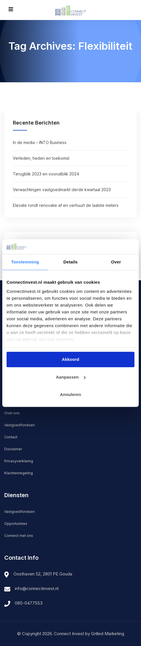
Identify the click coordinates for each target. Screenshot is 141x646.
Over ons (12, 413)
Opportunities (15, 523)
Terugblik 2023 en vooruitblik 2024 (46, 173)
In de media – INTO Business (40, 142)
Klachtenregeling (18, 473)
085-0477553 (29, 603)
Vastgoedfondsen (19, 425)
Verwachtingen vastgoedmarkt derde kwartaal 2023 (62, 189)
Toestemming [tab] (25, 261)
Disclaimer (13, 449)
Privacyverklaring (18, 461)
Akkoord (70, 359)
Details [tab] (70, 261)
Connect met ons (18, 535)
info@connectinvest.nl (37, 588)
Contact (10, 437)
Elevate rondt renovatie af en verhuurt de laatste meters (65, 205)
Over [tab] (116, 261)
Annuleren (70, 394)
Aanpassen (71, 377)
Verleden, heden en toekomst (41, 158)
